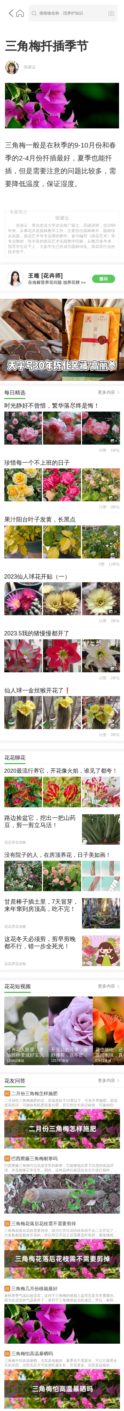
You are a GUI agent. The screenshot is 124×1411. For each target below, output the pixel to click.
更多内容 (106, 339)
